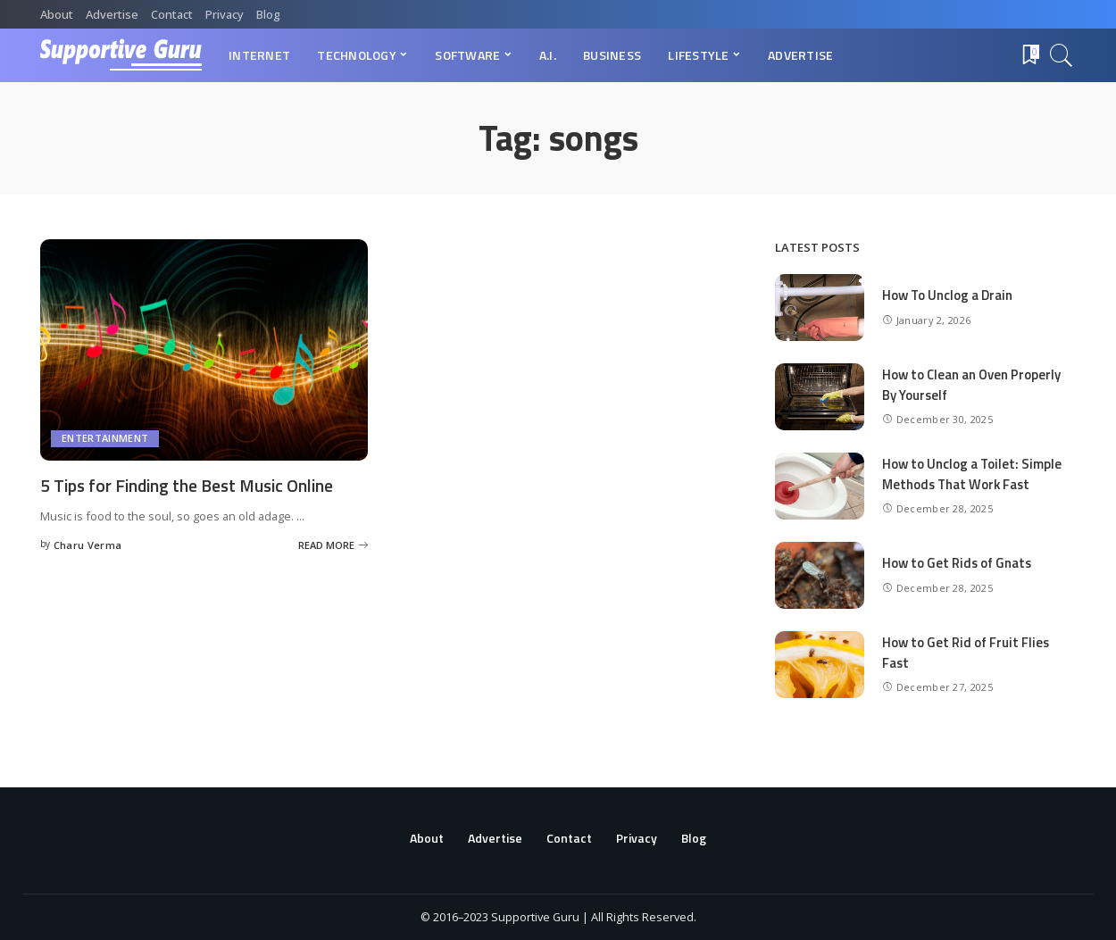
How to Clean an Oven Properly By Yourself (972, 384)
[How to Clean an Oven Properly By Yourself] (819, 396)
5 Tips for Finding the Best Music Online (192, 485)
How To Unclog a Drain (948, 295)
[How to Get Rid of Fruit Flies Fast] (819, 664)
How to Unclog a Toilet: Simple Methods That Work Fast (972, 474)
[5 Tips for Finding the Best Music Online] (204, 350)
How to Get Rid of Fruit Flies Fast (966, 652)
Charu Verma (88, 544)
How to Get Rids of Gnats (958, 563)
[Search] (1061, 55)
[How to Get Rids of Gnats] (819, 575)
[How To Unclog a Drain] (819, 307)
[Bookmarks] (1029, 55)
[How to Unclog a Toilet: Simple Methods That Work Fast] (819, 486)
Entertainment (105, 438)
